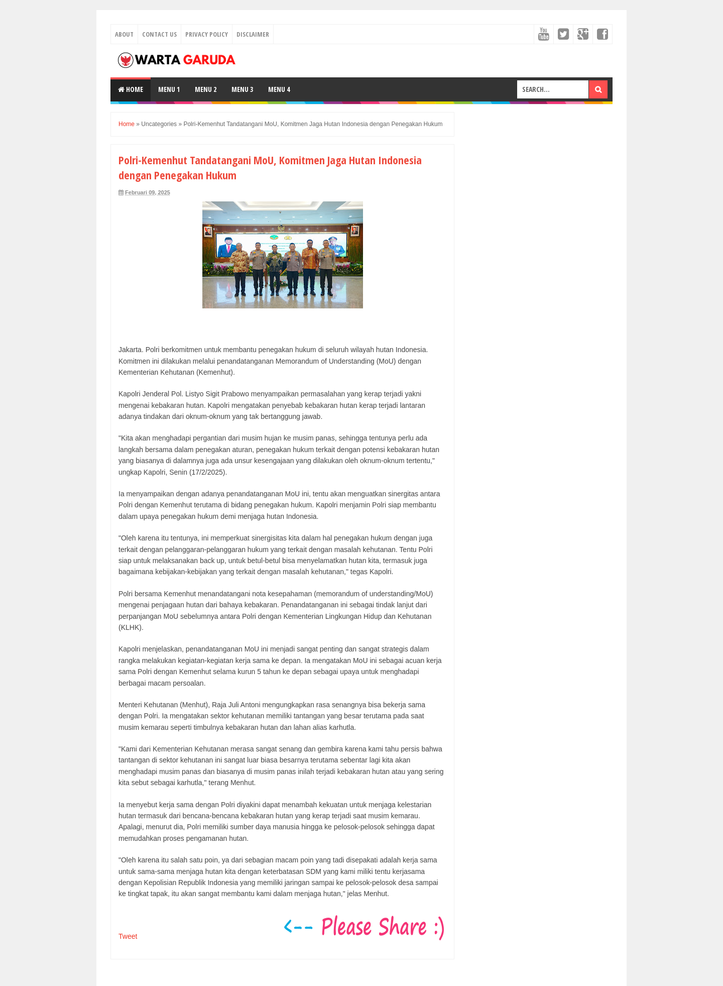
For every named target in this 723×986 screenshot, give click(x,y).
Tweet (127, 936)
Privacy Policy (206, 34)
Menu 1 (169, 89)
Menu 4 (279, 89)
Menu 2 (205, 89)
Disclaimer (252, 34)
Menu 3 (242, 89)
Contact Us (159, 34)
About (124, 34)
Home (130, 89)
